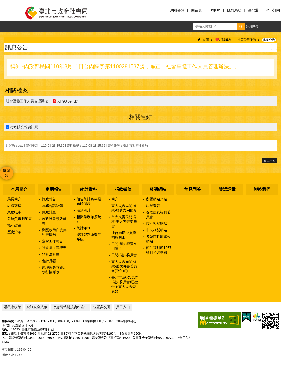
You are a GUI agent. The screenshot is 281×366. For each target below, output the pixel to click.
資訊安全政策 (36, 307)
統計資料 (88, 189)
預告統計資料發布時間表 (89, 201)
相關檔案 (16, 90)
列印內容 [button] (267, 47)
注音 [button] (274, 47)
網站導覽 (177, 10)
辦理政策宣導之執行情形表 (54, 270)
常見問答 (192, 189)
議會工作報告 (52, 241)
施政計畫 (49, 212)
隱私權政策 (12, 307)
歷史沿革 (14, 232)
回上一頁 (269, 160)
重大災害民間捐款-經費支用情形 (124, 208)
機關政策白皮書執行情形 (54, 232)
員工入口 (123, 307)
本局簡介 (19, 189)
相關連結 (140, 117)
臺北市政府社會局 (61, 12)
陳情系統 (234, 10)
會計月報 (49, 261)
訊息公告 (269, 39)
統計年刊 (84, 228)
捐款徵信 (123, 189)
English (214, 10)
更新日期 (8, 349)
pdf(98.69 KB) (67, 101)
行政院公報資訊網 (24, 127)
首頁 (206, 39)
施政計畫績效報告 (54, 221)
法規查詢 (153, 206)
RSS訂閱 (273, 10)
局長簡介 (14, 199)
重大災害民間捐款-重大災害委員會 (124, 221)
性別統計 (84, 210)
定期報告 (53, 189)
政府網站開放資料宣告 (70, 307)
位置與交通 (102, 307)
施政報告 (49, 199)
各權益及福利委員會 (158, 214)
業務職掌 (14, 212)
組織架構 (14, 206)
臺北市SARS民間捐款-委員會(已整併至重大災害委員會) (125, 284)
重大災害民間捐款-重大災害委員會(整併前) (124, 266)
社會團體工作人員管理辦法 (27, 101)
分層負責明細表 (19, 219)
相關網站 (158, 189)
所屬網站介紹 (156, 199)
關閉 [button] (6, 170)
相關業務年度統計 (89, 219)
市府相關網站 (156, 223)
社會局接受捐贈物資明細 (123, 235)
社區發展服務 (247, 39)
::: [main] (5, 35)
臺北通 (253, 10)
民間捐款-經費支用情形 (124, 246)
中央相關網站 (156, 230)
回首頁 (196, 10)
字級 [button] (266, 26)
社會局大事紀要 (54, 248)
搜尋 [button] (241, 26)
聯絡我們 (262, 189)
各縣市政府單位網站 (158, 239)
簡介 (114, 199)
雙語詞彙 (227, 189)
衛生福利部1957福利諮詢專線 (158, 250)
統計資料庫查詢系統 (89, 237)
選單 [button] (9, 13)
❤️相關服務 (223, 39)
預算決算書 (50, 254)
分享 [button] (276, 26)
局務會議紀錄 (52, 206)
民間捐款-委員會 (124, 255)
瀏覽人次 (8, 355)
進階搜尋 (252, 26)
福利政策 (14, 225)
